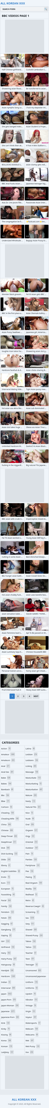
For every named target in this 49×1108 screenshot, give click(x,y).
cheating (7, 813)
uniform (32, 982)
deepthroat (9, 842)
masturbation (34, 789)
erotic (5, 877)
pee (30, 871)
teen (30, 959)
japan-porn (8, 1000)
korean (7, 1046)
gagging (7, 924)
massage (32, 772)
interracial (8, 988)
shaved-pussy (34, 935)
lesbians (32, 760)
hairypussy (8, 965)
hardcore (8, 976)
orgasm (32, 830)
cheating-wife (10, 819)
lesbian (32, 754)
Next (36, 696)
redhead (32, 894)
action (6, 749)
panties (31, 859)
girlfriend (8, 947)
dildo (6, 859)
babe (6, 778)
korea (6, 1040)
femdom (7, 912)
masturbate (33, 778)
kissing (6, 1035)
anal (5, 766)
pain (30, 854)
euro (5, 883)
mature (31, 795)
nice (30, 813)
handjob (7, 970)
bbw (5, 801)
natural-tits (33, 807)
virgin (31, 1011)
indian (6, 982)
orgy (30, 836)
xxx (30, 1052)
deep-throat (9, 836)
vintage (31, 1005)
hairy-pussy (9, 959)
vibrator (32, 1000)
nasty (31, 801)
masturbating (34, 784)
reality (31, 889)
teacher (31, 953)
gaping (6, 935)
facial (6, 900)
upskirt (31, 994)
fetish (6, 918)
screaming (32, 912)
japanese (8, 1011)
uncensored (34, 970)
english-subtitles (10, 871)
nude (30, 819)
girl (5, 941)
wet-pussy (33, 1046)
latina (30, 749)
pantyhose (33, 865)
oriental (32, 842)
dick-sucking (9, 854)
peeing (31, 877)
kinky (5, 1029)
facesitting (8, 894)
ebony (6, 865)
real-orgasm (34, 883)
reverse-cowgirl (35, 906)
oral (30, 824)
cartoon (7, 807)
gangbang (8, 930)
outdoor (32, 848)
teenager (32, 965)
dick (5, 848)
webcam (32, 1029)
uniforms (32, 988)
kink (5, 1023)
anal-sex (7, 772)
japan (6, 994)
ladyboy (7, 1052)
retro (30, 900)
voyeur (31, 1017)
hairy (6, 953)
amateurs (8, 760)
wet (30, 1040)
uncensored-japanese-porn (36, 977)
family (6, 906)
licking (31, 766)
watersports (33, 1023)
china (6, 824)
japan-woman (10, 1005)
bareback (7, 789)
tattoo (31, 947)
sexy (30, 924)
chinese (7, 830)
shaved (31, 930)
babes (6, 784)
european (7, 889)
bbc (5, 795)
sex (30, 918)
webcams (32, 1035)
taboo (31, 941)
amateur (8, 754)
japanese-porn (10, 1017)
